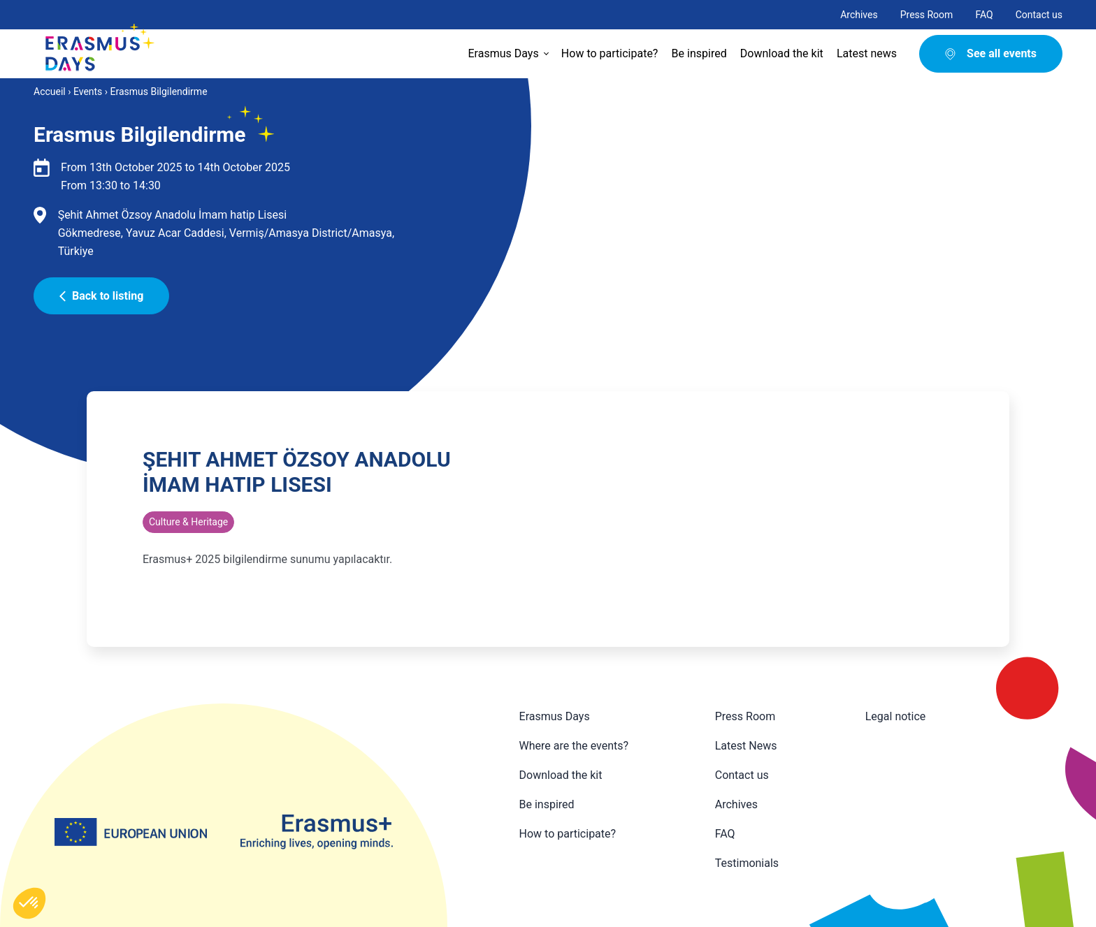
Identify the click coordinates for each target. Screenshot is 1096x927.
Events (87, 91)
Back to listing (101, 295)
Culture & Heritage (188, 521)
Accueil (50, 91)
